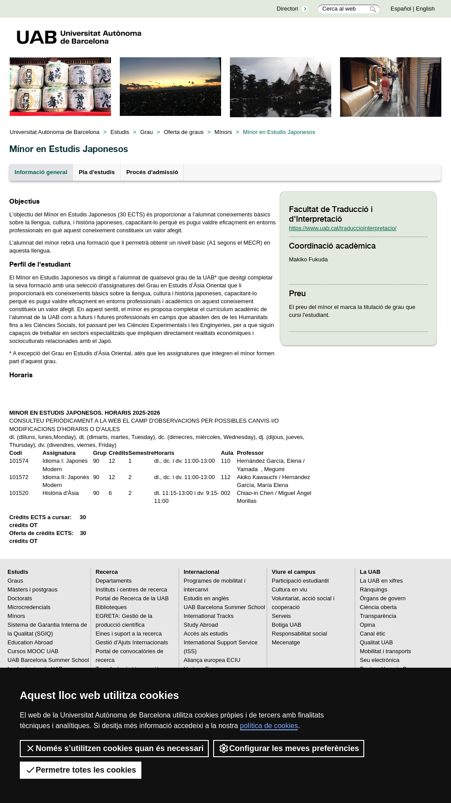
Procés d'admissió (152, 172)
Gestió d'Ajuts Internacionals (132, 642)
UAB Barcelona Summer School (48, 660)
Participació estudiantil (300, 580)
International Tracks (208, 616)
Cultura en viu (289, 589)
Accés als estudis (206, 633)
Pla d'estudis (97, 172)
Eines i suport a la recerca (129, 633)
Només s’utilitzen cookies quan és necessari (114, 748)
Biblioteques (111, 607)
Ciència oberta (378, 607)
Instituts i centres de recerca (131, 589)
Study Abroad (201, 624)
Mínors (223, 132)
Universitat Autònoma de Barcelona (55, 132)
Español (401, 8)
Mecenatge (286, 642)
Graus (15, 580)
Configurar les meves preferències (288, 748)
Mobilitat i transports (385, 651)
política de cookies (269, 725)
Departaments (114, 580)
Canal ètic (372, 633)
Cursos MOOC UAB (33, 651)
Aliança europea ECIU (212, 660)
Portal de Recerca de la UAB (132, 598)
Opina (367, 624)
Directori (287, 8)
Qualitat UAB (376, 642)
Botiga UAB (286, 624)
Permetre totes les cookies (80, 770)
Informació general (41, 172)
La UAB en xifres (381, 580)
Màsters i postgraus (32, 589)
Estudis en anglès (206, 598)
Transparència (378, 616)
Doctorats (19, 598)
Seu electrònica (379, 660)
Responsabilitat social (299, 633)
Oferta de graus (183, 132)
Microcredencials (29, 607)
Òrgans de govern (383, 598)
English (425, 8)
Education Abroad (30, 642)
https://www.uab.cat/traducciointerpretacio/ (342, 228)
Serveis (281, 616)
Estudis (120, 132)
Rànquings (373, 589)
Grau (146, 132)
